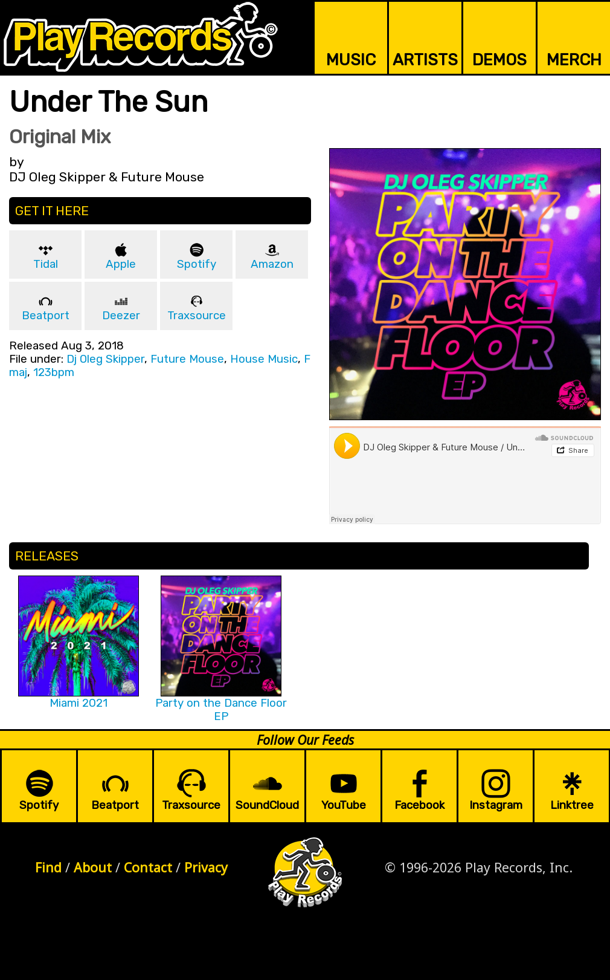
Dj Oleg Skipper (105, 359)
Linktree (572, 805)
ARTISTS (425, 60)
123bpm (53, 372)
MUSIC (351, 60)
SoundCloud (267, 805)
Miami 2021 (79, 703)
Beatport (45, 315)
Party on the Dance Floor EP (221, 709)
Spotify (196, 264)
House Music (264, 359)
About (93, 867)
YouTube (343, 805)
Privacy (206, 867)
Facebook (419, 805)
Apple (121, 264)
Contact (148, 867)
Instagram (495, 805)
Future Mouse (187, 359)
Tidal (45, 264)
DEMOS (499, 60)
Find (48, 867)
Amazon (272, 264)
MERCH (574, 60)
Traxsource (196, 315)
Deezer (121, 315)
